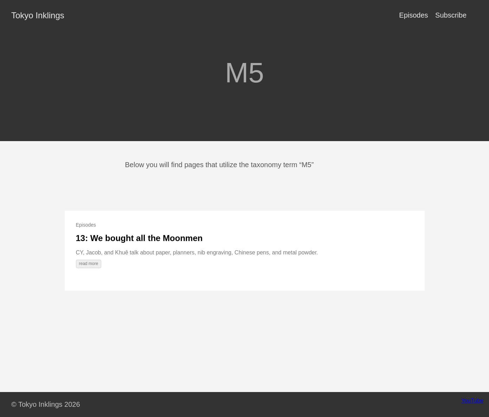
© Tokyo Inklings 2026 (45, 404)
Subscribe (451, 15)
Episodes (413, 15)
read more (88, 263)
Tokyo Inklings (37, 15)
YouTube (472, 401)
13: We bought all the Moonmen (139, 238)
